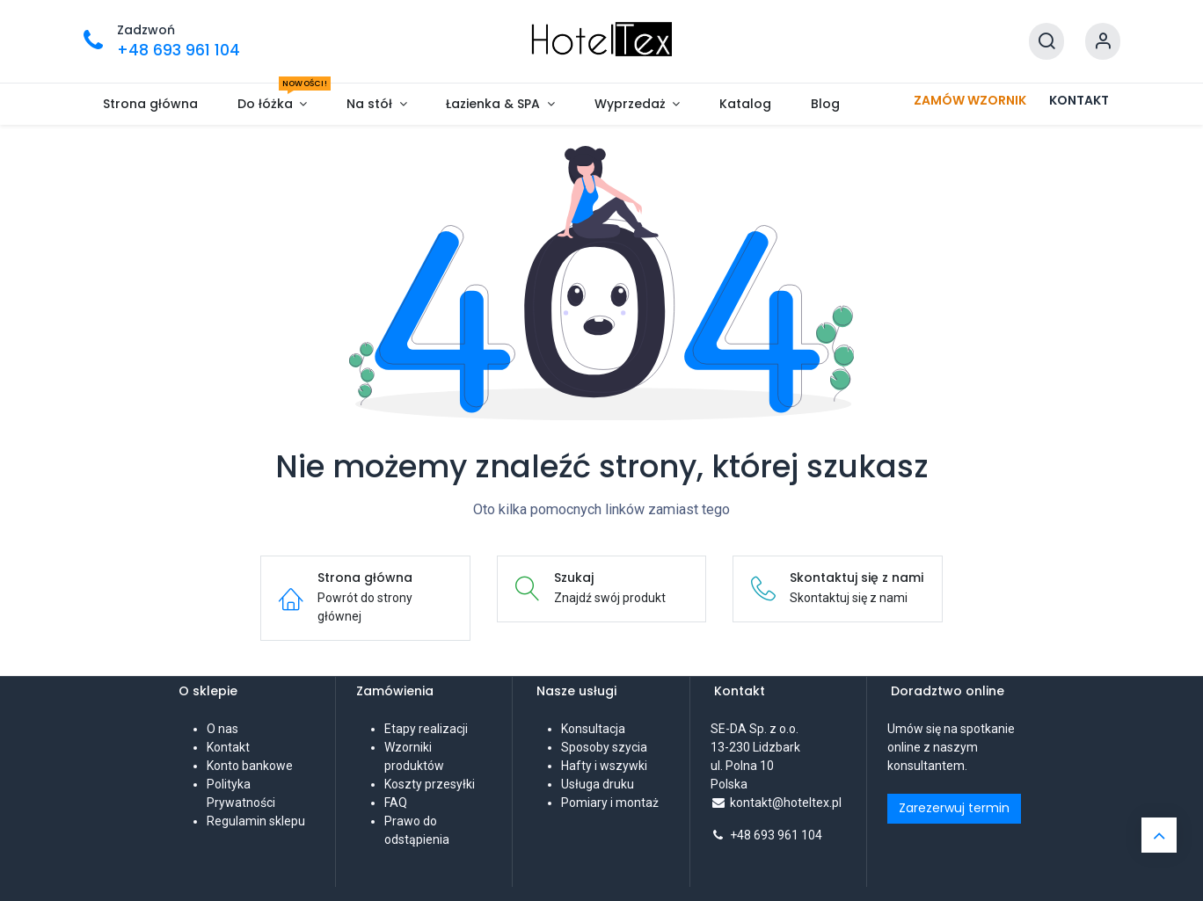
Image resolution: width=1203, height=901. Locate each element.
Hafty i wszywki (604, 766)
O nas (222, 729)
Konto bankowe (250, 766)
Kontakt (228, 747)
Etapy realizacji (426, 729)
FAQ (395, 803)
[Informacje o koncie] (1102, 42)
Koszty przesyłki (429, 784)
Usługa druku (597, 784)
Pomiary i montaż (610, 803)
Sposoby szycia (604, 747)
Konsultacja (593, 729)
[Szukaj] (1046, 42)
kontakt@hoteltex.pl (786, 803)
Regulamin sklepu (256, 821)
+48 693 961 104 (776, 835)
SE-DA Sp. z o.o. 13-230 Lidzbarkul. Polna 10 (756, 747)
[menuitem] (151, 104)
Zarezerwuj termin (954, 808)
